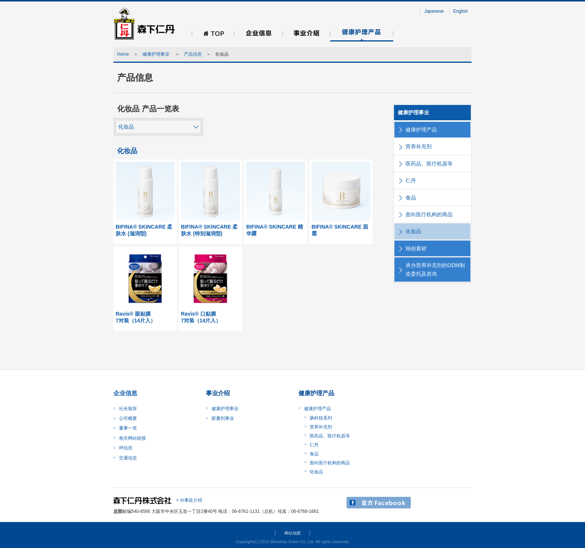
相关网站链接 (132, 438)
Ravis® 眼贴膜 (145, 317)
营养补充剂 (419, 146)
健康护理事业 (157, 54)
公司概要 (128, 418)
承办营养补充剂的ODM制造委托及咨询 (435, 269)
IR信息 (125, 448)
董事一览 (128, 428)
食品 (411, 198)
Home (123, 54)
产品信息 (193, 54)
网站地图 (292, 533)
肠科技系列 (321, 418)
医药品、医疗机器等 (429, 164)
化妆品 (126, 127)
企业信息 (125, 393)
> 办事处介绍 (189, 500)
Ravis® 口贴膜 (210, 317)
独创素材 (416, 248)
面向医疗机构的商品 (429, 214)
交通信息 (128, 458)
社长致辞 (128, 408)
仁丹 (411, 180)
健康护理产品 (421, 130)
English (460, 11)
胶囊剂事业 (223, 418)
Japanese (434, 11)
